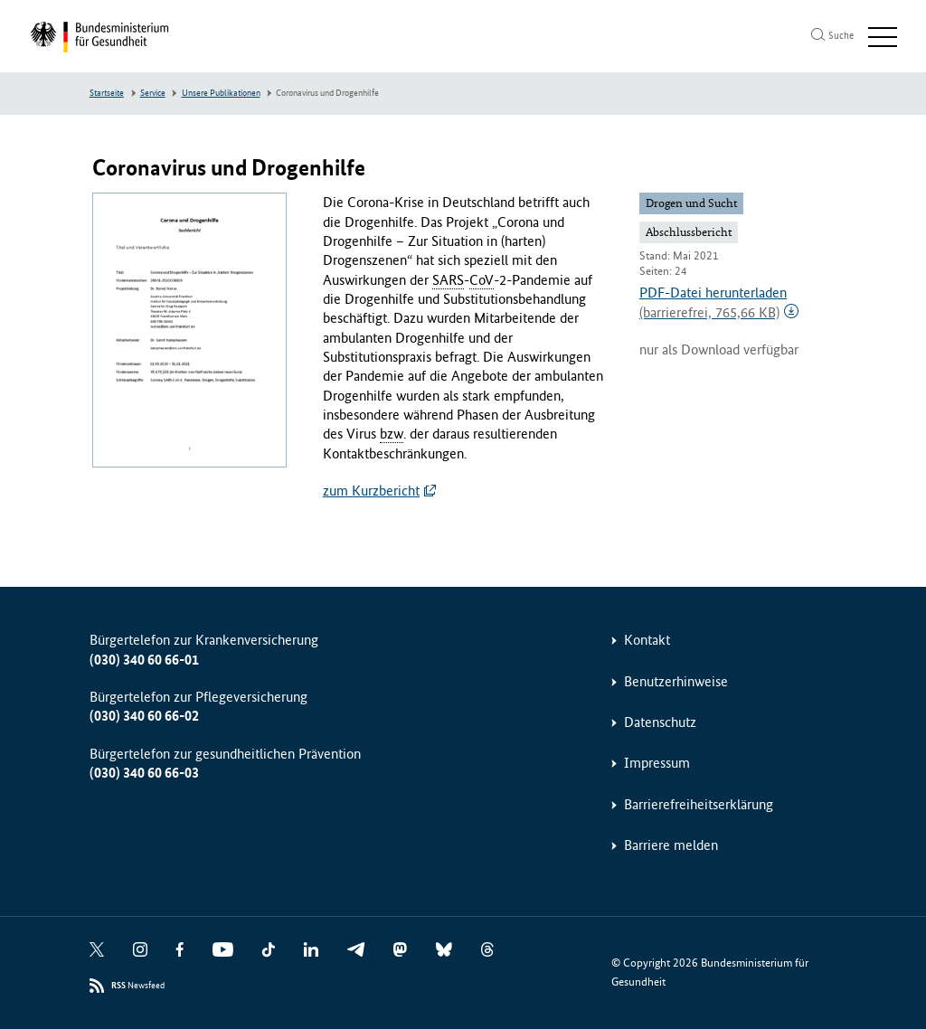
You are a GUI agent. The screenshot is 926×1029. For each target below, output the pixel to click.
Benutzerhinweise (676, 681)
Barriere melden (671, 845)
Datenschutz (660, 722)
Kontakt (647, 639)
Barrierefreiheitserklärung (698, 804)
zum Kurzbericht (371, 490)
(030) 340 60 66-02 (144, 715)
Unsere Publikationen (221, 93)
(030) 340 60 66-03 (144, 772)
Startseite (107, 93)
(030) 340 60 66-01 (144, 659)
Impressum (657, 762)
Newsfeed (138, 986)
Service (152, 93)
